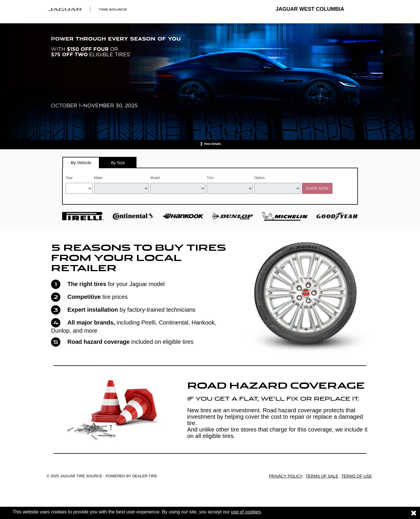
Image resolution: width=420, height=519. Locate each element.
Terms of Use (356, 476)
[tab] (80, 162)
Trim (210, 178)
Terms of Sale (322, 476)
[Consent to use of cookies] (414, 513)
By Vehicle (81, 164)
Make (98, 178)
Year (69, 178)
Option (259, 178)
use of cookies (246, 511)
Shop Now (317, 188)
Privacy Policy (285, 476)
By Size (118, 162)
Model (155, 178)
